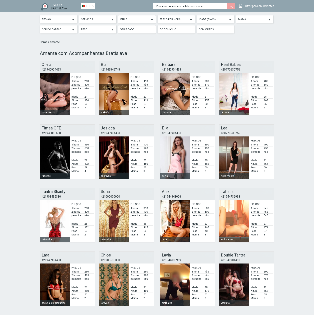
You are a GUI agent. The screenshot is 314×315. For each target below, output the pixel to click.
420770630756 (230, 69)
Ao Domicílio (168, 29)
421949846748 (110, 69)
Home (44, 42)
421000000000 (110, 196)
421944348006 (171, 196)
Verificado (127, 29)
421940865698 (51, 133)
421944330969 (171, 260)
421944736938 (230, 196)
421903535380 (51, 196)
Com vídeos (206, 29)
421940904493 (51, 69)
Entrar (256, 6)
